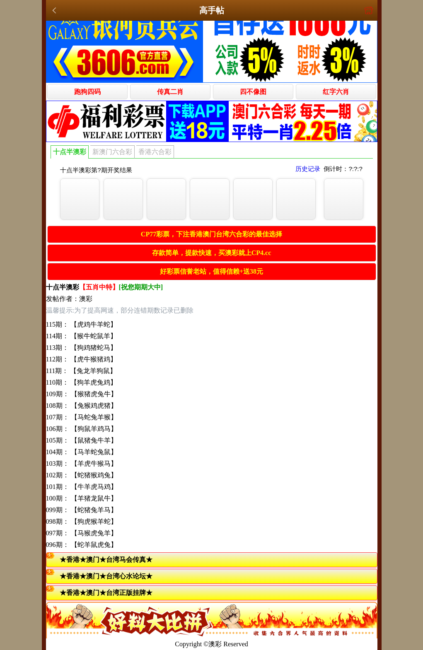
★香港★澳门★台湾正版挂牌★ (106, 592)
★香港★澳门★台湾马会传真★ (106, 559)
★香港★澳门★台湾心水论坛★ (106, 576)
